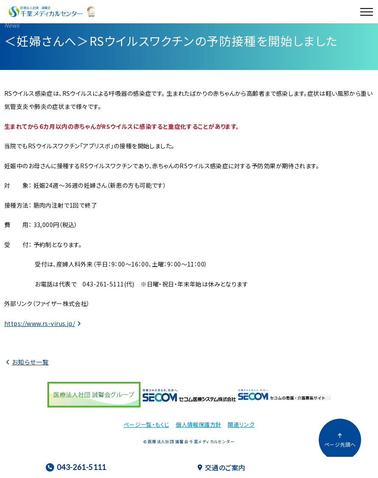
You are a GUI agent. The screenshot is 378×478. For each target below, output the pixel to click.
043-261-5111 (76, 467)
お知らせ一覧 (30, 362)
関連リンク (241, 424)
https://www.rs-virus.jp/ (39, 323)
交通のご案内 (222, 467)
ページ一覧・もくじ (146, 424)
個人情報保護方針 (198, 424)
